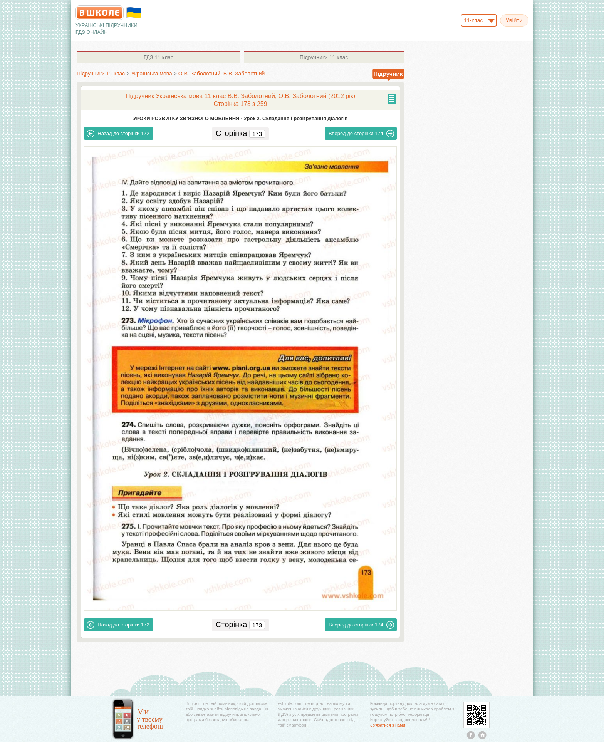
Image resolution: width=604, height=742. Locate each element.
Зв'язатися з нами (387, 725)
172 (118, 133)
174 (361, 133)
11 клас (158, 57)
